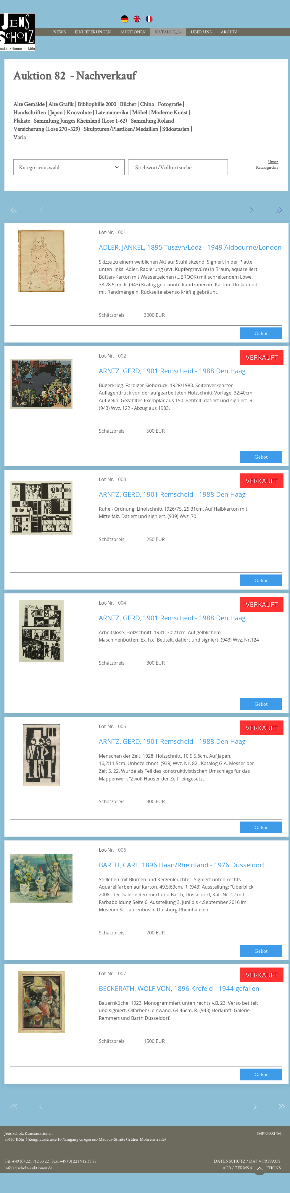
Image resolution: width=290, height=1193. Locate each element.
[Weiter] (251, 210)
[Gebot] (261, 333)
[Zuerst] (14, 210)
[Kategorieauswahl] (69, 167)
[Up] (259, 1168)
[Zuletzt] (278, 210)
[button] (228, 32)
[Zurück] (41, 210)
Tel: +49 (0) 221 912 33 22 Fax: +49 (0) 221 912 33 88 (50, 1161)
